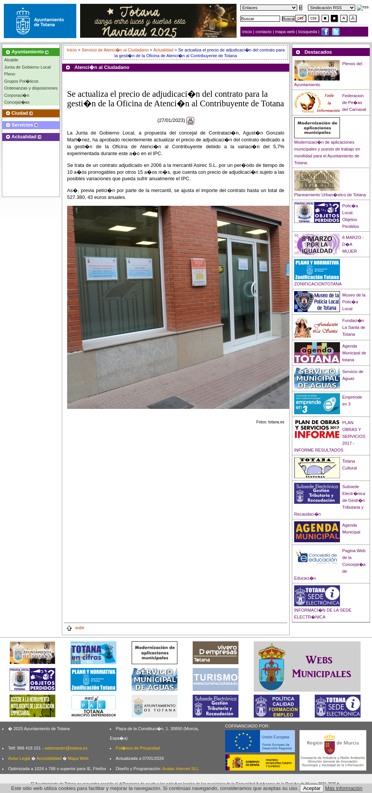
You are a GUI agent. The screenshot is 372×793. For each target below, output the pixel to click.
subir (75, 627)
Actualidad (163, 50)
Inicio (72, 50)
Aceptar (311, 788)
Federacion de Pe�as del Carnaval (354, 102)
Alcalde (11, 60)
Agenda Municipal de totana (354, 353)
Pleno (9, 74)
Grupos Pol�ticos (21, 81)
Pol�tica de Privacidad (137, 748)
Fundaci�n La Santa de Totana (353, 327)
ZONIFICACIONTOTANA (318, 284)
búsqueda (308, 31)
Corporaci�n (16, 95)
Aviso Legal (19, 758)
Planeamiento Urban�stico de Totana (330, 194)
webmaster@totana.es (66, 748)
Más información (343, 788)
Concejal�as (16, 102)
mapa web (285, 31)
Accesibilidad (48, 758)
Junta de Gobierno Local (27, 67)
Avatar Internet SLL (180, 768)
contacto (264, 31)
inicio (247, 31)
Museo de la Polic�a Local (354, 302)
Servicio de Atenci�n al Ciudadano (115, 50)
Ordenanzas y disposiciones (31, 88)
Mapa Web (78, 758)
